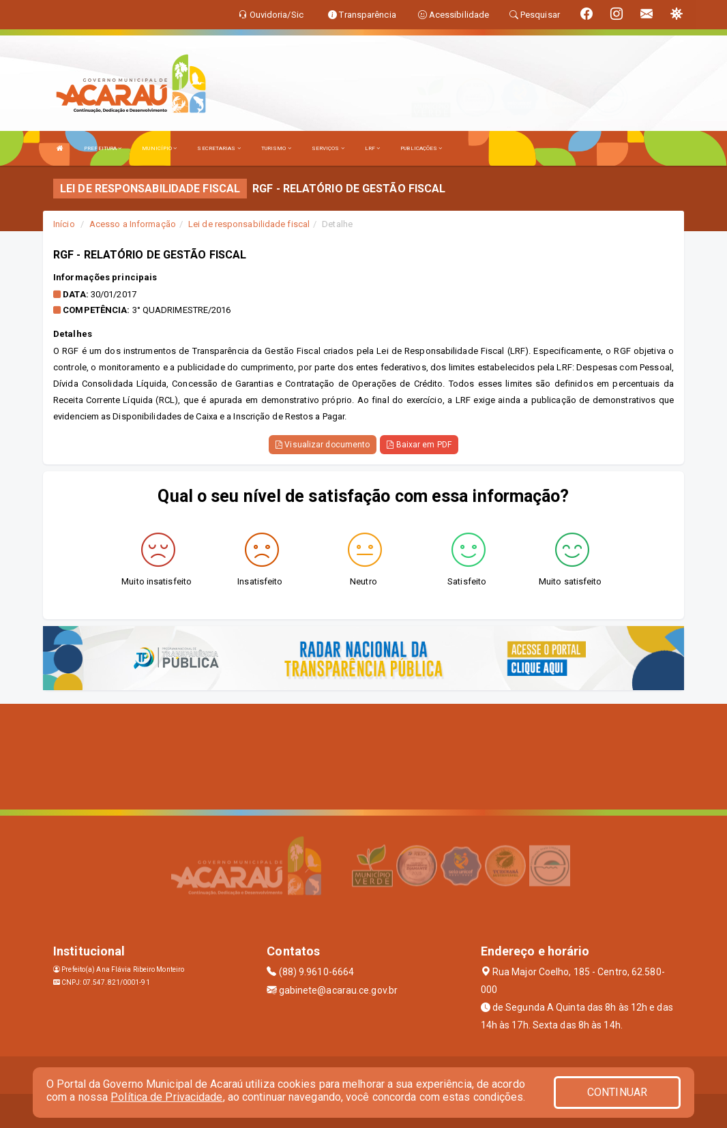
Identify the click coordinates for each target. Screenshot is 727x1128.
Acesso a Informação (132, 224)
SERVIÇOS (328, 148)
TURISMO (276, 148)
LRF (373, 148)
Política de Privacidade (166, 1096)
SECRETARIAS (218, 148)
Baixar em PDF (419, 444)
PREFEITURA (102, 148)
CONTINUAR (617, 1092)
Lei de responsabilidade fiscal (249, 224)
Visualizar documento (323, 444)
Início (64, 224)
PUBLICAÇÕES (421, 148)
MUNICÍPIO (159, 148)
